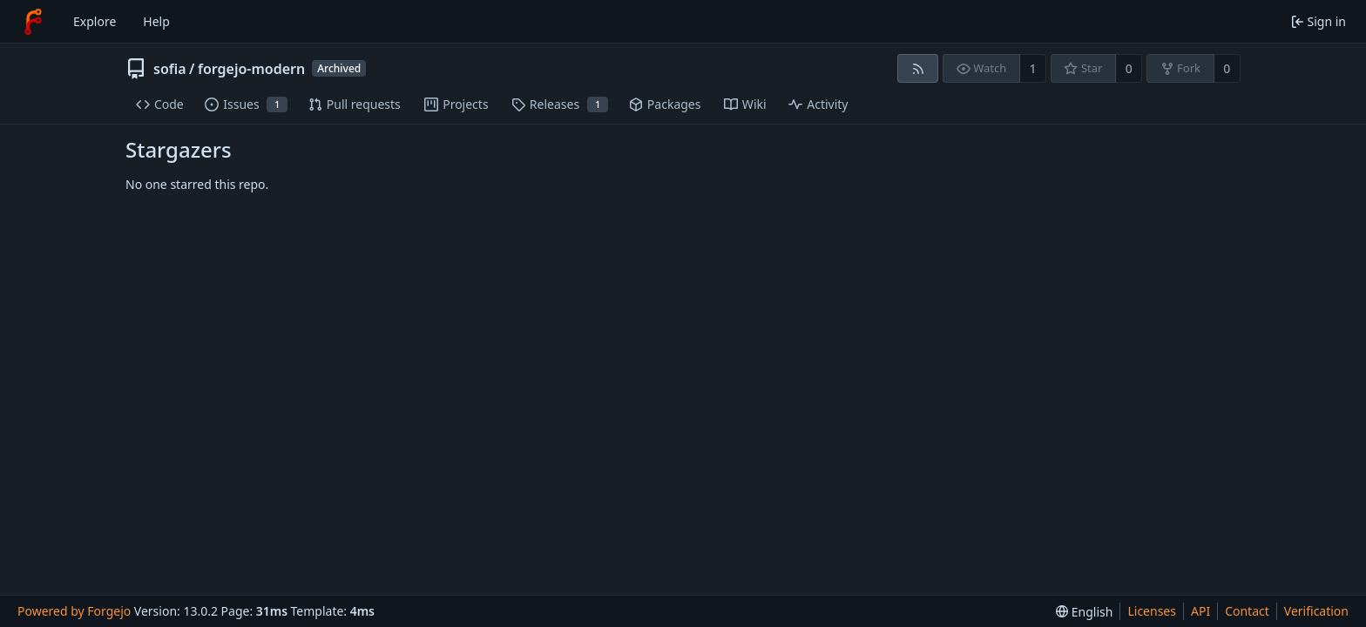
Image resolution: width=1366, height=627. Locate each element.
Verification (1316, 611)
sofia (169, 69)
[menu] (1084, 611)
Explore (94, 21)
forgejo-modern (251, 69)
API (1200, 611)
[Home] (33, 21)
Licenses (1151, 611)
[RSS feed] (917, 68)
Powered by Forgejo (74, 611)
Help (156, 21)
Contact (1247, 611)
